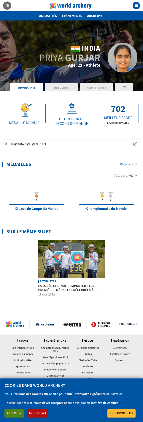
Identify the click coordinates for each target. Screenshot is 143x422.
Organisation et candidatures (55, 377)
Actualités (48, 16)
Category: (121, 175)
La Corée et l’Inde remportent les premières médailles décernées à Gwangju (66, 290)
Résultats (61, 87)
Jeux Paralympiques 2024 (55, 363)
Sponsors (120, 360)
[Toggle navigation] (136, 5)
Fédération (121, 340)
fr (7, 5)
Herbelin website (129, 324)
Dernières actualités (88, 347)
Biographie (26, 87)
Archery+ (95, 16)
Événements (72, 16)
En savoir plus (121, 413)
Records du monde (23, 354)
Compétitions (56, 340)
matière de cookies (104, 403)
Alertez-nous (23, 372)
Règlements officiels (23, 347)
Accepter (14, 413)
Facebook (87, 366)
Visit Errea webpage (72, 324)
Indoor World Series (55, 369)
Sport (23, 340)
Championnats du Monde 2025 (55, 349)
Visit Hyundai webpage (44, 324)
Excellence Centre (120, 354)
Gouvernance (120, 347)
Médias (89, 340)
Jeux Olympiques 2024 (55, 357)
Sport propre (23, 366)
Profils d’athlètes (22, 360)
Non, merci (37, 413)
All (131, 175)
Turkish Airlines (100, 324)
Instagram (87, 372)
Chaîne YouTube (88, 360)
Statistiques (96, 87)
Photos (88, 354)
